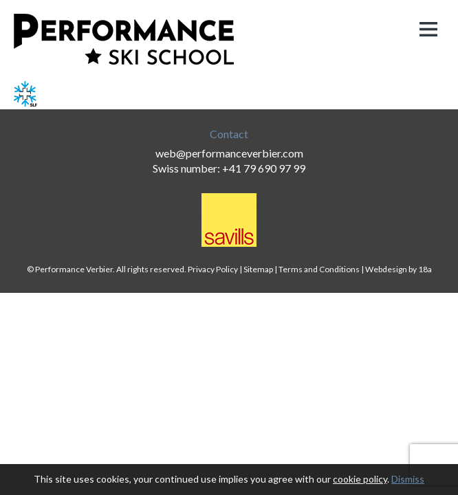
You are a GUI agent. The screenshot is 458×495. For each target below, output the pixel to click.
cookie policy (360, 479)
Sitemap (258, 269)
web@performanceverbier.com (229, 153)
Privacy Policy (213, 269)
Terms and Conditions (319, 269)
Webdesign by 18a (398, 269)
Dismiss (407, 479)
